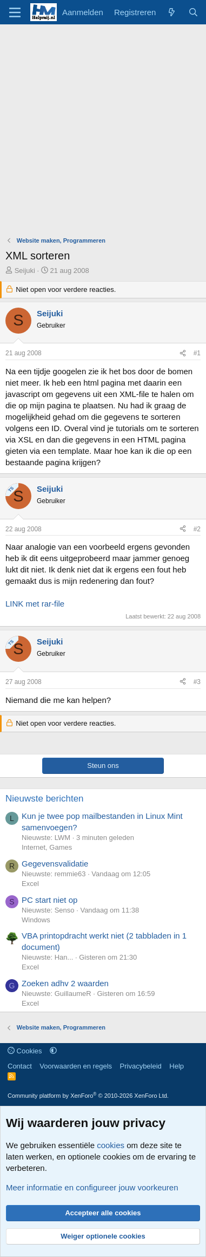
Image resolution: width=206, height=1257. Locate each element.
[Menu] (15, 12)
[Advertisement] (103, 133)
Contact (20, 1066)
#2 (197, 529)
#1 (197, 353)
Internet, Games (47, 847)
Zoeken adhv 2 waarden (65, 983)
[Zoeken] (193, 12)
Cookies (25, 1051)
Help (176, 1066)
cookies (110, 1145)
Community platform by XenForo (88, 1095)
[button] (53, 1051)
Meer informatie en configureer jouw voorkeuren (92, 1187)
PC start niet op (49, 899)
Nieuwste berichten (44, 798)
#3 (197, 682)
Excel (30, 884)
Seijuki (25, 270)
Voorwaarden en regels (75, 1066)
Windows (36, 920)
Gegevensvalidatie (55, 863)
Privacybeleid (141, 1066)
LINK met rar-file (34, 603)
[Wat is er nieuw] (171, 12)
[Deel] (183, 353)
